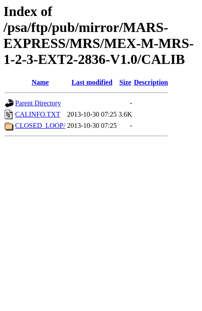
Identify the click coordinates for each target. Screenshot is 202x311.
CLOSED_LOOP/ (40, 125)
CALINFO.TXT (37, 114)
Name (40, 82)
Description (151, 82)
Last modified (92, 82)
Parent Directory (38, 103)
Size (126, 82)
